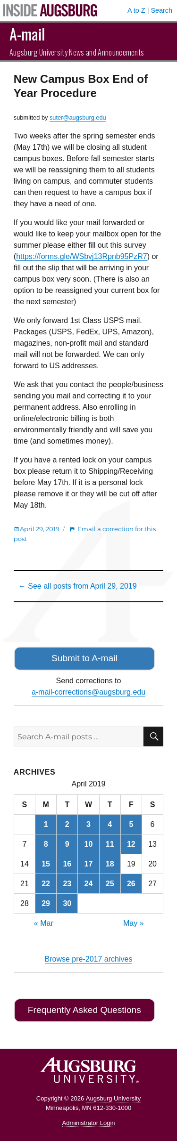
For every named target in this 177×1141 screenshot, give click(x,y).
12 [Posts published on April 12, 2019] (131, 844)
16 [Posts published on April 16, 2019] (67, 864)
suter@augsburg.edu (78, 117)
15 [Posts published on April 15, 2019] (46, 864)
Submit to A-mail (84, 658)
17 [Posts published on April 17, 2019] (88, 864)
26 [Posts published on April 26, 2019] (131, 884)
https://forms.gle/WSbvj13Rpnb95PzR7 (81, 256)
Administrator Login (88, 1122)
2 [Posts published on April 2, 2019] (67, 824)
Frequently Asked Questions (84, 1010)
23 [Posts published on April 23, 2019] (67, 884)
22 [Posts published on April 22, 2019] (46, 884)
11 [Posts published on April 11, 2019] (110, 844)
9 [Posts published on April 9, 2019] (67, 844)
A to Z (136, 10)
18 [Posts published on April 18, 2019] (110, 864)
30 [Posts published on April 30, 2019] (67, 903)
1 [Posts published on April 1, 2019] (46, 824)
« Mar (43, 923)
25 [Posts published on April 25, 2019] (110, 884)
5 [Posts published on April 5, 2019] (131, 824)
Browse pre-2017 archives (89, 959)
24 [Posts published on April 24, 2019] (88, 884)
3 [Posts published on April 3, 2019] (88, 824)
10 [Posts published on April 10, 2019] (88, 844)
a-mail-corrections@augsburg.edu (88, 692)
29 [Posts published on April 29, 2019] (46, 903)
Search (161, 10)
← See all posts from (77, 586)
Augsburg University (113, 1098)
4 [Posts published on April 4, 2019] (110, 824)
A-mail (27, 34)
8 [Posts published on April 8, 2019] (46, 844)
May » (133, 923)
